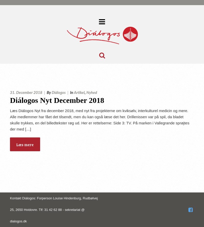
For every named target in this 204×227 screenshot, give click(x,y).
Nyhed (91, 92)
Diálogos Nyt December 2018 (57, 100)
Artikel (79, 92)
